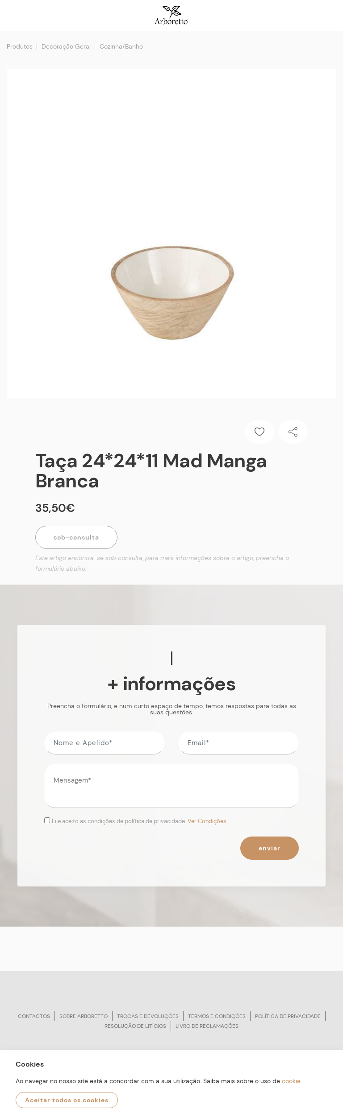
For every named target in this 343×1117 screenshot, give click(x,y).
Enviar (269, 848)
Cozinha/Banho (121, 46)
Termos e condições (217, 1016)
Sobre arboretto (83, 1016)
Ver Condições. (208, 821)
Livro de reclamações (207, 1026)
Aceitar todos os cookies (67, 1100)
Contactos (34, 1016)
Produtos (20, 46)
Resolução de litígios (135, 1026)
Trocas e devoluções (148, 1016)
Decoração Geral (66, 46)
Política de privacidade (288, 1016)
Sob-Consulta (76, 537)
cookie (291, 1081)
